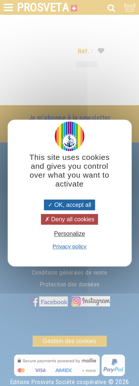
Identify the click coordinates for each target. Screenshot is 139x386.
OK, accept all (69, 205)
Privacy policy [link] (70, 246)
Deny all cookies (70, 219)
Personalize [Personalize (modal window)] (69, 234)
